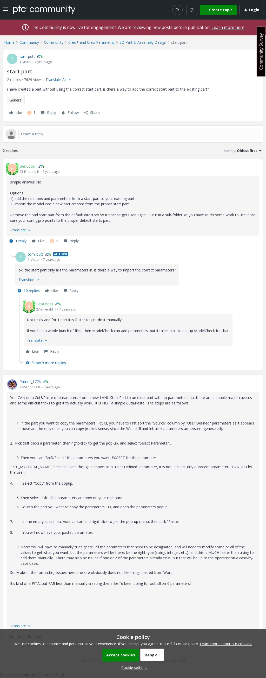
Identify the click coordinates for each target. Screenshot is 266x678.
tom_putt (27, 56)
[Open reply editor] (133, 134)
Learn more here (227, 27)
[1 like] (31, 113)
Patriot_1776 (30, 381)
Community (29, 42)
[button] (6, 10)
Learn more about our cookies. (226, 643)
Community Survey (261, 51)
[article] (133, 204)
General (15, 100)
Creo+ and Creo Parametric (91, 42)
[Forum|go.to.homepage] (44, 9)
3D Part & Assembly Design (142, 42)
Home (9, 42)
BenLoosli (27, 166)
